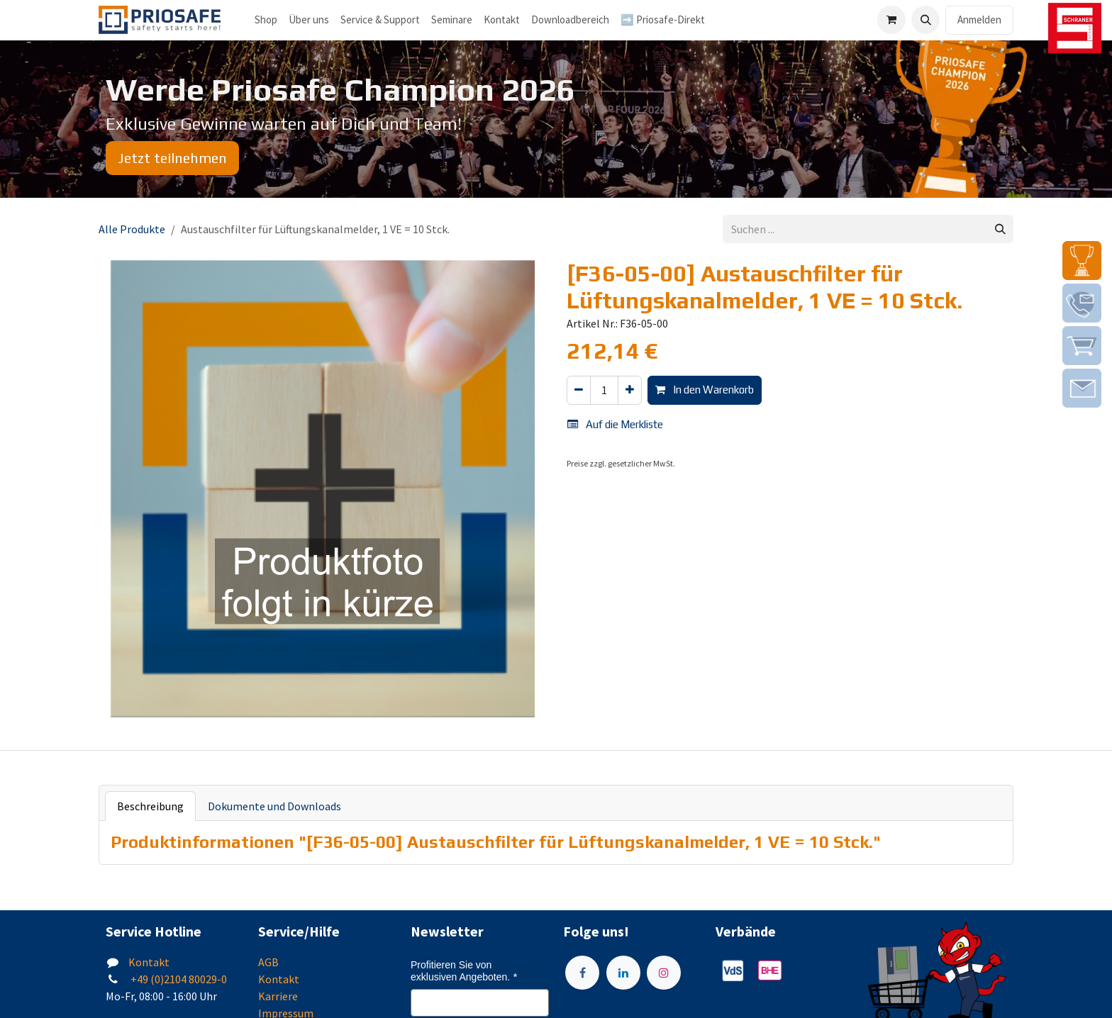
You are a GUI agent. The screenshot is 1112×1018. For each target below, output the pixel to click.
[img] (1081, 260)
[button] (925, 20)
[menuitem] (309, 20)
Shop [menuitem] (266, 19)
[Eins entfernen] (579, 390)
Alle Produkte (132, 229)
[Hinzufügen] (630, 390)
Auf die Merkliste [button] (615, 424)
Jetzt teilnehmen (172, 158)
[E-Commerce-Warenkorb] (891, 20)
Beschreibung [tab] (150, 806)
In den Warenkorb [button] (704, 390)
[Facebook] (582, 973)
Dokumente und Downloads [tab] (274, 806)
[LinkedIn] (623, 973)
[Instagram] (664, 973)
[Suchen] (1000, 229)
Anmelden (979, 19)
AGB (268, 962)
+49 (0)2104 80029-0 (177, 979)
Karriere (278, 996)
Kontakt (148, 962)
